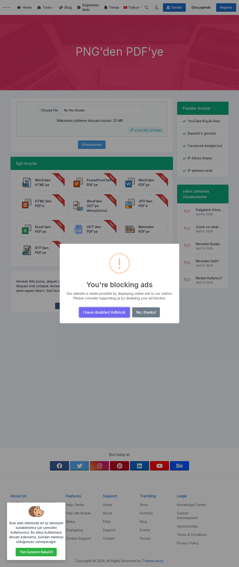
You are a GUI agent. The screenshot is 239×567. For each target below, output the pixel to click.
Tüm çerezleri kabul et (36, 552)
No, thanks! (146, 312)
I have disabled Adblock (104, 312)
